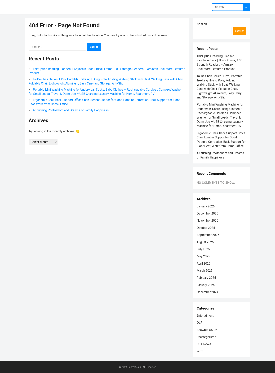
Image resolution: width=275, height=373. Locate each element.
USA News (204, 344)
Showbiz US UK (207, 330)
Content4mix (134, 367)
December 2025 (207, 213)
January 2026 (206, 206)
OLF (199, 322)
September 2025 (208, 235)
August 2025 (205, 242)
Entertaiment (205, 315)
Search (202, 24)
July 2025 (203, 249)
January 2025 (206, 285)
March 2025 (205, 270)
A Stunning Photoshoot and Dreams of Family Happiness (71, 110)
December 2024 (207, 292)
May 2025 (203, 256)
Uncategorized (206, 337)
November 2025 (207, 220)
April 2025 (203, 263)
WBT (200, 351)
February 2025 (206, 278)
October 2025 (206, 228)
